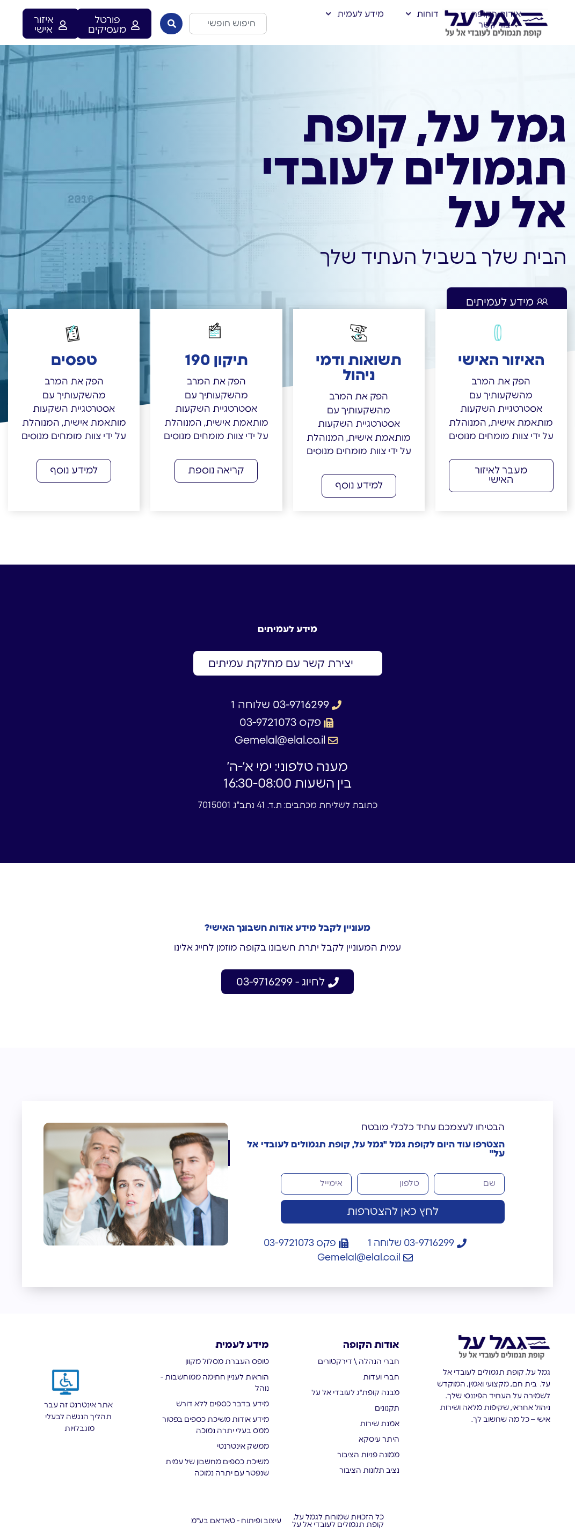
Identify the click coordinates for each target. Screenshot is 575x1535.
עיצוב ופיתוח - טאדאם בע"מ (236, 1521)
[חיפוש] (171, 23)
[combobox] (227, 23)
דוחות (422, 8)
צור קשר (494, 19)
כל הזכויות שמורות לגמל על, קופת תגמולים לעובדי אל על (338, 1521)
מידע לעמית (354, 8)
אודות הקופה (490, 8)
